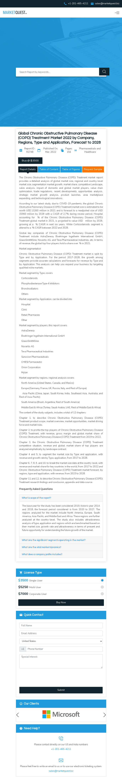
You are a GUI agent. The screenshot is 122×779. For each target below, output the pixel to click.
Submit (61, 690)
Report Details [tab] (28, 169)
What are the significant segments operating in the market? (54, 540)
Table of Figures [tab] (71, 169)
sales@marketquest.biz (107, 4)
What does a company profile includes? (42, 554)
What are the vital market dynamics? (41, 547)
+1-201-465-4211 (61, 749)
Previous (18, 715)
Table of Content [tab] (49, 169)
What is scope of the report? (36, 498)
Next (104, 715)
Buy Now (61, 602)
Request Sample (93, 169)
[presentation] (38, 676)
